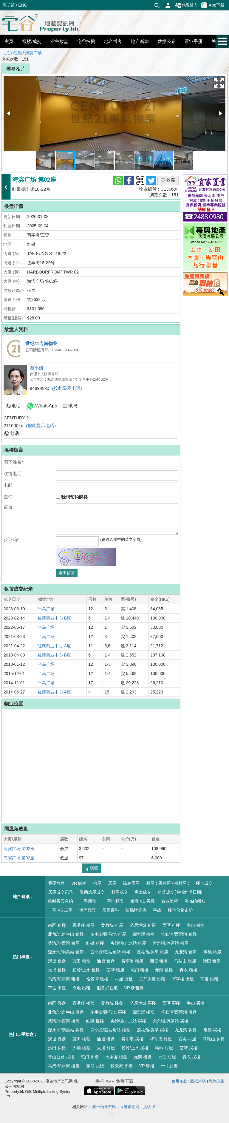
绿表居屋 (131, 883)
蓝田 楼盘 (81, 1039)
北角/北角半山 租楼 (66, 934)
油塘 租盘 (106, 961)
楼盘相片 (15, 68)
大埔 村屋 (106, 1047)
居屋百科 (110, 910)
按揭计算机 (136, 910)
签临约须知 (195, 901)
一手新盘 (88, 901)
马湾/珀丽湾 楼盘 (64, 1065)
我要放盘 (56, 883)
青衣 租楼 (188, 970)
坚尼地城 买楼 (143, 1003)
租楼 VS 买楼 (142, 901)
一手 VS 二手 (60, 910)
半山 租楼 (196, 925)
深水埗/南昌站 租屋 (66, 952)
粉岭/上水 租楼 (86, 970)
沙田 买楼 (57, 1047)
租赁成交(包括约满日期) (180, 892)
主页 (8, 41)
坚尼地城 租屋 (143, 925)
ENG (22, 5)
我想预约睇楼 (72, 497)
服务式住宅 (107, 987)
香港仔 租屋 (83, 925)
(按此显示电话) (67, 388)
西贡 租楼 (159, 961)
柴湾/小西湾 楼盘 (64, 1021)
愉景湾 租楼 (97, 979)
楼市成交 (204, 883)
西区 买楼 (171, 1003)
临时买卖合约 (60, 901)
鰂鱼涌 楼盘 (144, 1012)
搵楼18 (149, 1107)
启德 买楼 (212, 1030)
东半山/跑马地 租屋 (108, 934)
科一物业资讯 (104, 1107)
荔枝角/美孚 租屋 (152, 952)
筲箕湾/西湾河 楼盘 (179, 1012)
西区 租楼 (171, 925)
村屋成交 (119, 892)
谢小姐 (36, 367)
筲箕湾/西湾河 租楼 (179, 934)
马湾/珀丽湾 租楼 (64, 979)
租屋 (97, 883)
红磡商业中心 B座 (54, 618)
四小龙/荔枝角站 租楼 (110, 952)
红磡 (17, 52)
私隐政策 (217, 1081)
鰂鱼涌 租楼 (144, 934)
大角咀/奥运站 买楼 (170, 1021)
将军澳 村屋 (161, 1039)
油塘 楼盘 (106, 1039)
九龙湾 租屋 (186, 952)
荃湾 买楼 (188, 1047)
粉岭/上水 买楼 (135, 1047)
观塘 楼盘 (57, 1039)
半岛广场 (46, 608)
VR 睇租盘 (134, 987)
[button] (219, 83)
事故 (157, 910)
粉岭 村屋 (164, 1047)
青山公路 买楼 (61, 1056)
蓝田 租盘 (81, 961)
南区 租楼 (57, 925)
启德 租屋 (212, 952)
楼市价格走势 (180, 910)
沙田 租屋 (212, 961)
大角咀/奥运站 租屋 (170, 943)
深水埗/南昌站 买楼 (66, 1030)
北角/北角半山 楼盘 (66, 1012)
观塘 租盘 (57, 961)
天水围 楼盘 (116, 1056)
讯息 (73, 405)
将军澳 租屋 (132, 961)
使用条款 (179, 1081)
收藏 (168, 180)
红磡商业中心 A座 (54, 645)
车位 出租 (57, 987)
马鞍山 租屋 (185, 961)
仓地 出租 (81, 987)
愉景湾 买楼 (122, 1065)
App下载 (213, 5)
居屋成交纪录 (60, 892)
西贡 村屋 (187, 1039)
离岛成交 (142, 892)
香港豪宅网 (129, 1107)
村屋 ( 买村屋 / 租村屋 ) (167, 883)
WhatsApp (46, 405)
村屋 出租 (124, 979)
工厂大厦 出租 (152, 979)
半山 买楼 (196, 1003)
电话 (16, 405)
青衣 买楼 (191, 1056)
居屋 (112, 883)
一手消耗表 (113, 901)
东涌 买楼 (95, 1065)
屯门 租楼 (140, 970)
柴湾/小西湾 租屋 (64, 943)
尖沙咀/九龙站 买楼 (128, 1021)
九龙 (5, 52)
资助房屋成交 (92, 892)
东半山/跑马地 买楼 (108, 1012)
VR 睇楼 (78, 883)
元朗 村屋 (167, 1056)
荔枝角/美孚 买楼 (152, 1030)
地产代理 (87, 910)
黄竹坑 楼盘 (112, 1003)
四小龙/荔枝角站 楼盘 (110, 1030)
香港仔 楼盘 (83, 1003)
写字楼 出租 (183, 979)
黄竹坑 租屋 (112, 925)
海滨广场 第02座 (19, 848)
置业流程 (169, 901)
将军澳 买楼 (132, 1039)
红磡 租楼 (95, 943)
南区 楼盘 (57, 1003)
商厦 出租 (209, 979)
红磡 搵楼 (95, 1021)
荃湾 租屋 (115, 970)
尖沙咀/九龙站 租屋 (128, 943)
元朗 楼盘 (143, 1056)
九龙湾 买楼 (186, 1030)
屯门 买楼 (90, 1056)
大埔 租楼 (57, 970)
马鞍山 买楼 (214, 1039)
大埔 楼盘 (81, 1047)
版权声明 (198, 1081)
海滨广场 (33, 52)
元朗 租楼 (164, 970)
